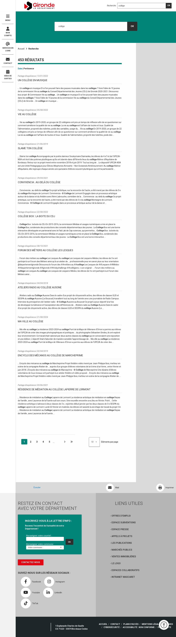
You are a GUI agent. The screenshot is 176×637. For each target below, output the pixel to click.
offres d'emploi (121, 515)
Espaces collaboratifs (125, 570)
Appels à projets (122, 536)
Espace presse (120, 529)
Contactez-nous (30, 562)
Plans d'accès (131, 624)
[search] (169, 5)
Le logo (116, 563)
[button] (164, 625)
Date (20, 68)
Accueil (21, 49)
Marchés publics (122, 549)
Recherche (111, 5)
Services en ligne (7, 47)
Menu (7, 17)
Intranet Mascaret (123, 577)
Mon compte (7, 32)
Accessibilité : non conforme (139, 627)
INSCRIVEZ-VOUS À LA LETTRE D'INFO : (48, 520)
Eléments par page (109, 442)
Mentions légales (151, 624)
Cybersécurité (112, 627)
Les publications (122, 543)
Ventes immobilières (124, 556)
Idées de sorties (7, 75)
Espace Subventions (124, 522)
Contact (7, 60)
